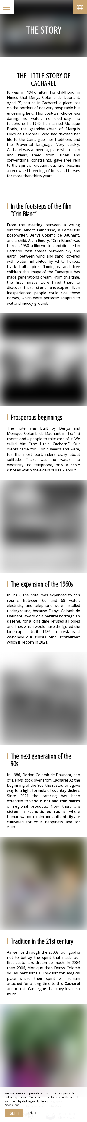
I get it (14, 1113)
